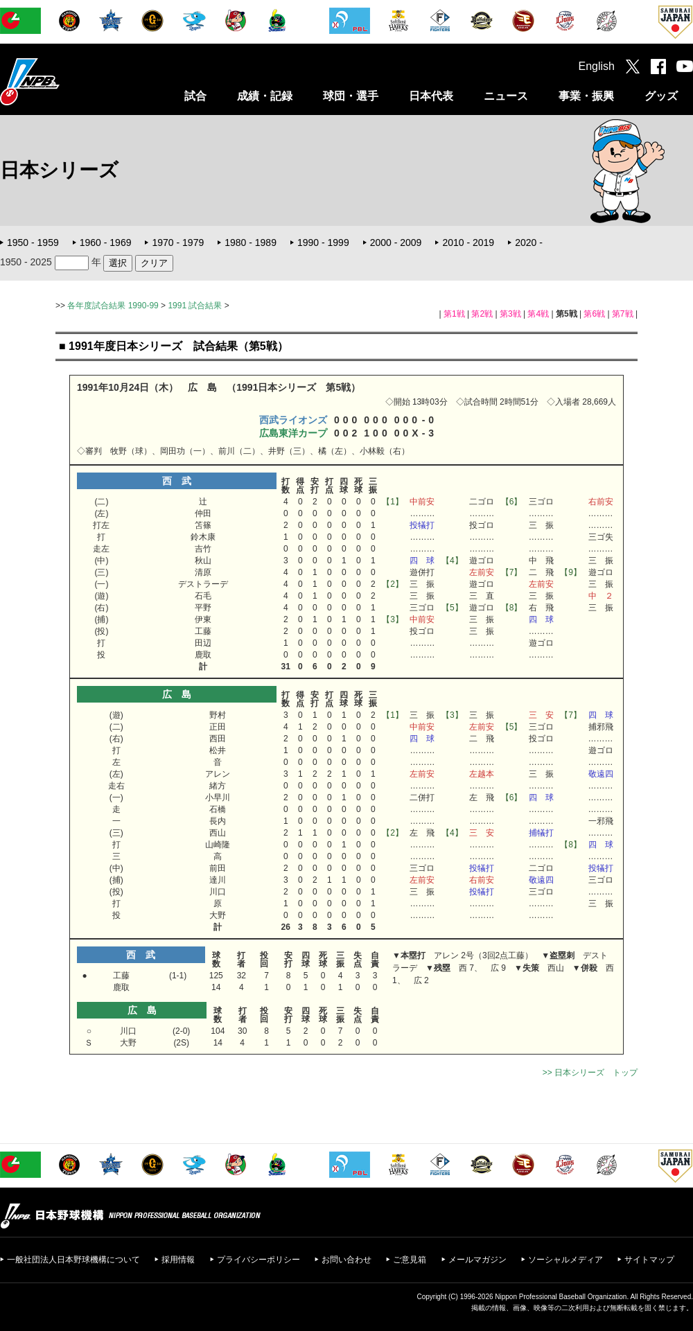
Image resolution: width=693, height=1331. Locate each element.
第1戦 (454, 314)
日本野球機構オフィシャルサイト (64, 81)
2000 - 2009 (396, 242)
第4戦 (538, 314)
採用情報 (178, 1259)
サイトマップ (649, 1259)
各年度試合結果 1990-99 (112, 305)
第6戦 (594, 314)
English (597, 66)
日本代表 (431, 96)
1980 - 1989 (251, 242)
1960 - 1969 (106, 242)
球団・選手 (350, 96)
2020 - (529, 242)
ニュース (506, 96)
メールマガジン (477, 1259)
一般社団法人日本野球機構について (73, 1259)
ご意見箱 (409, 1259)
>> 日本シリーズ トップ (590, 1072)
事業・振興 (586, 96)
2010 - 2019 (468, 242)
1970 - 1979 (178, 242)
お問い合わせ (346, 1259)
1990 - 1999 (323, 242)
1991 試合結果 (195, 305)
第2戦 (482, 314)
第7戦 (622, 314)
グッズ (661, 96)
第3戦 (510, 314)
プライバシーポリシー (258, 1259)
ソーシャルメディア (565, 1259)
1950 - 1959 (33, 242)
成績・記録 (264, 96)
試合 (195, 96)
